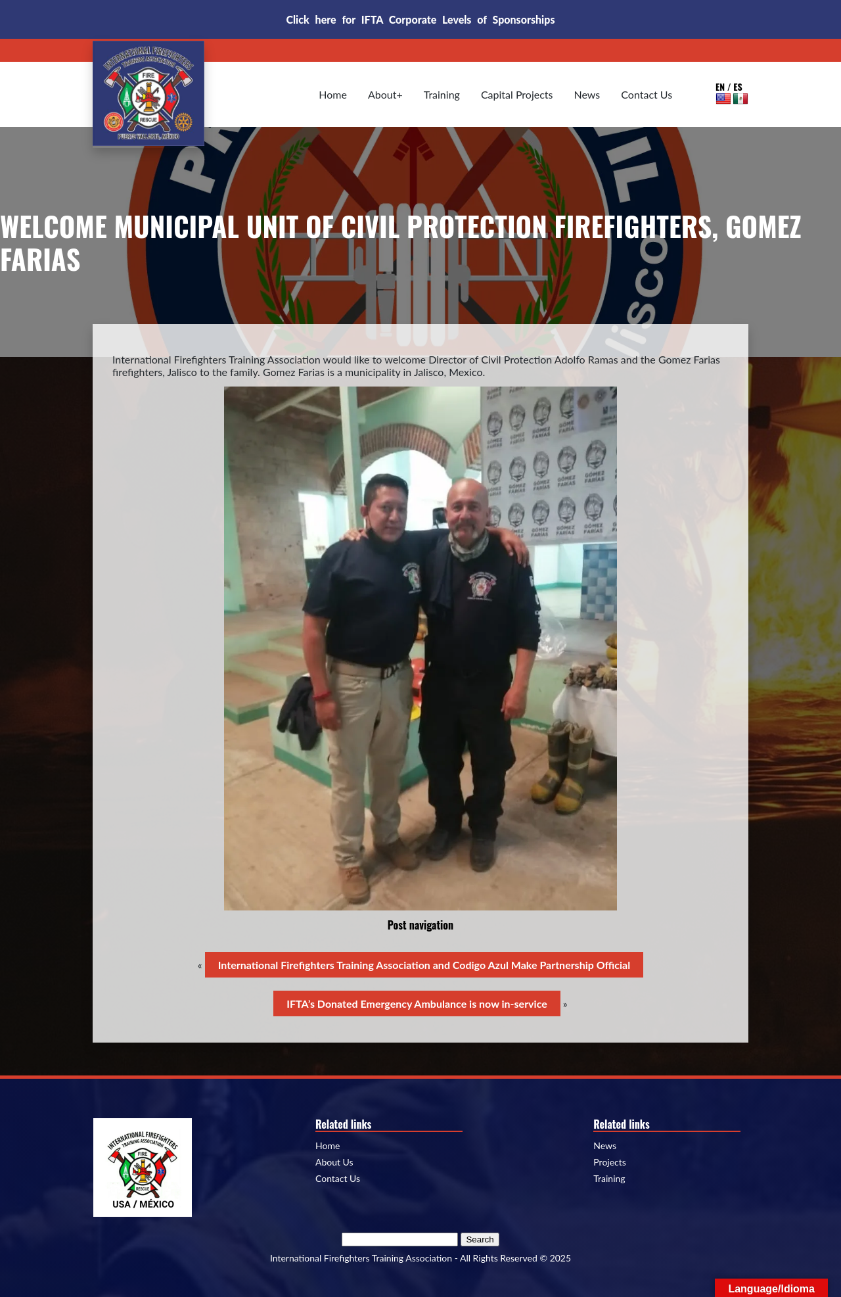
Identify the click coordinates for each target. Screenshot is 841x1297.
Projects (609, 1162)
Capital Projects (517, 94)
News (587, 94)
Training (442, 94)
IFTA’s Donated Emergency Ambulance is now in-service (416, 1003)
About (382, 94)
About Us (334, 1162)
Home (333, 94)
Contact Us (646, 94)
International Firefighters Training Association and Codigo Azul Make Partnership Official (424, 964)
